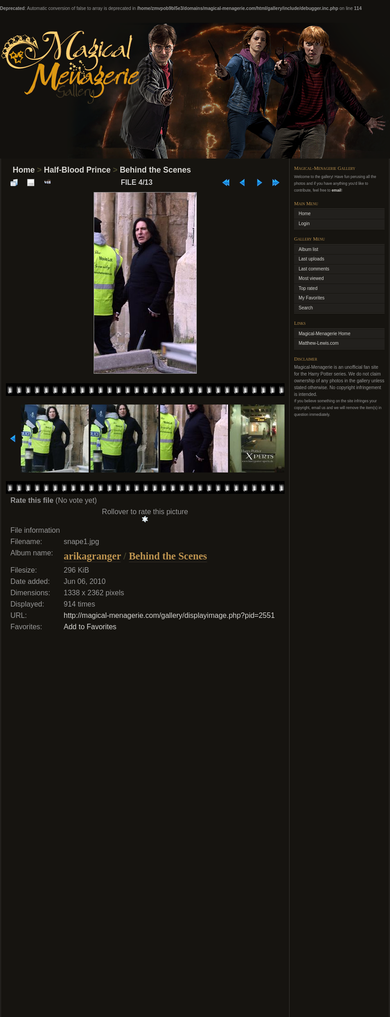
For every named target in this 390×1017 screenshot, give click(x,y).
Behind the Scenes (155, 169)
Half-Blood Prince (77, 169)
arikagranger (92, 556)
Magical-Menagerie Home (325, 333)
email (336, 190)
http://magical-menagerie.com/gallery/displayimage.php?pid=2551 (169, 615)
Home (24, 169)
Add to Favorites (90, 627)
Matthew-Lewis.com (318, 343)
